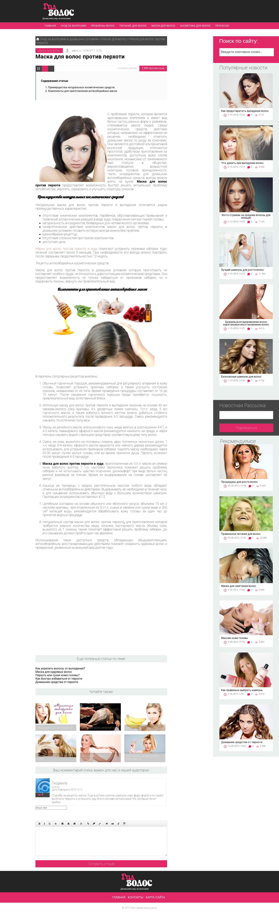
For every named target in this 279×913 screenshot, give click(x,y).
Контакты (135, 897)
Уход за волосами (73, 25)
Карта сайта (155, 897)
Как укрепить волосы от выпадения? (60, 668)
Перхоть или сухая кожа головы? (57, 675)
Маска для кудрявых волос (53, 672)
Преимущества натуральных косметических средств (81, 87)
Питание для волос (133, 25)
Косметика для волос (195, 25)
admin (75, 50)
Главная (50, 25)
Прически (222, 25)
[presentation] (103, 813)
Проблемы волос (103, 25)
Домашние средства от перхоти (56, 682)
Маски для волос (163, 25)
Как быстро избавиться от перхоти (58, 678)
